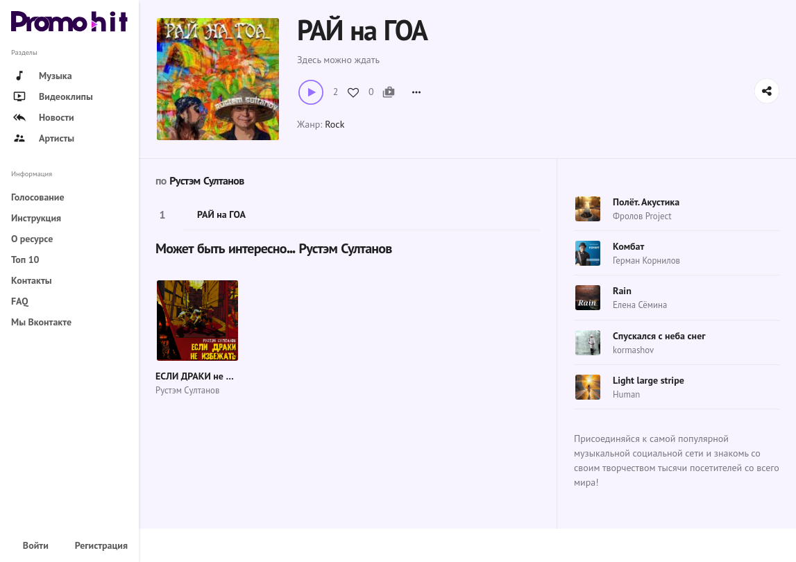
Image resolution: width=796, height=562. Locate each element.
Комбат (628, 246)
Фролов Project (642, 216)
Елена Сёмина (640, 305)
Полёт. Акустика (646, 202)
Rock (334, 124)
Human (626, 394)
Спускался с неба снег (659, 336)
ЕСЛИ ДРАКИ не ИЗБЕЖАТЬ (213, 376)
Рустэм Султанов (206, 181)
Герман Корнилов (646, 260)
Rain (622, 290)
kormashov (633, 350)
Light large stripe (648, 380)
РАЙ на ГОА (221, 214)
